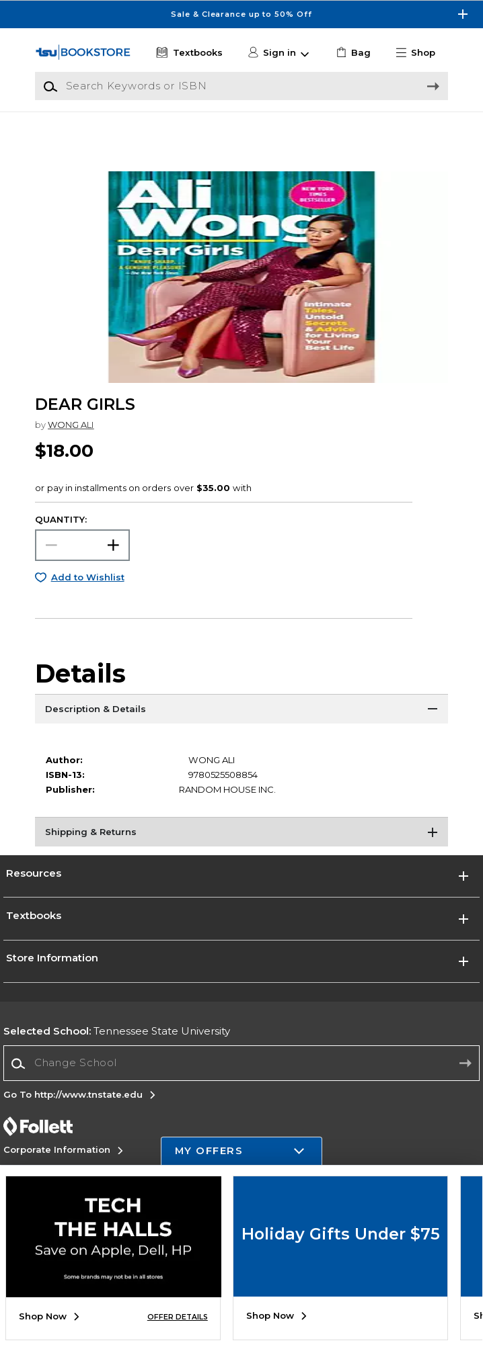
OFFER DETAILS (177, 1317)
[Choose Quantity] (82, 575)
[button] (421, 53)
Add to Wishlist (87, 607)
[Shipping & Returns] (241, 863)
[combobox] (241, 1093)
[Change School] (241, 1093)
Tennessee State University (116, 1061)
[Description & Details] (241, 740)
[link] (352, 53)
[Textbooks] (188, 53)
